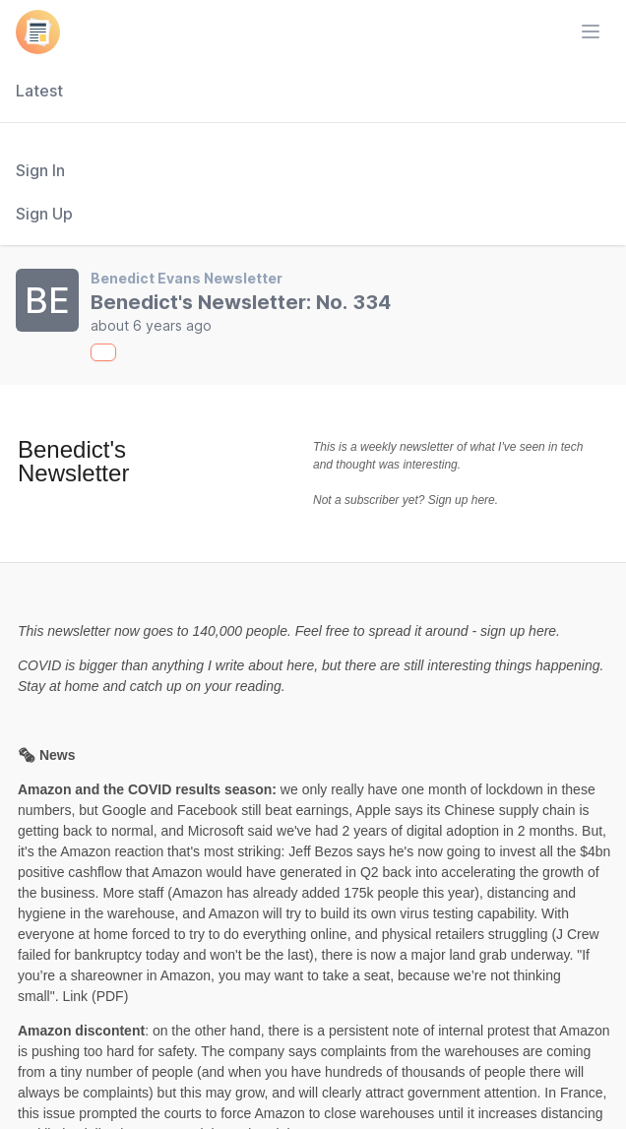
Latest (39, 90)
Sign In (40, 170)
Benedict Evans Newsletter (186, 278)
